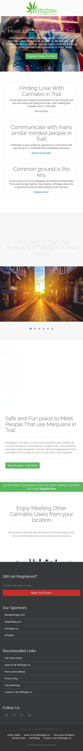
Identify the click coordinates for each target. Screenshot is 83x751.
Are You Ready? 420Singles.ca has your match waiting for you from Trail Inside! (41, 487)
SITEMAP (9, 635)
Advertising (34, 738)
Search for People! (41, 153)
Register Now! (41, 192)
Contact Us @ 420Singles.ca (18, 692)
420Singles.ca (11, 628)
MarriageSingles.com (14, 615)
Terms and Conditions (14, 671)
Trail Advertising (12, 685)
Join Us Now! (41, 111)
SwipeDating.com (12, 622)
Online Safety (13, 735)
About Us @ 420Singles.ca (17, 665)
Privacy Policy (11, 678)
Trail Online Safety (13, 658)
